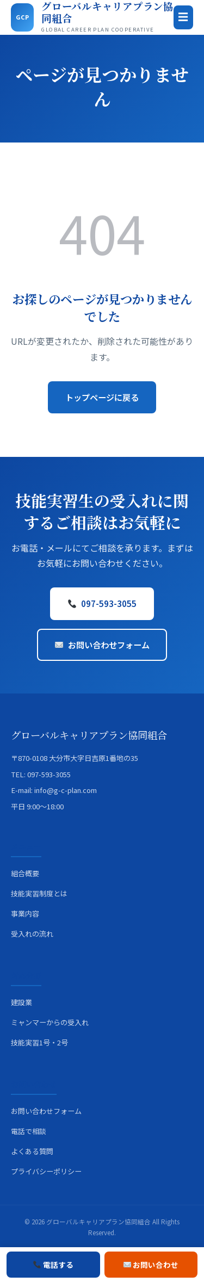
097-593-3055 (102, 603)
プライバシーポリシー (46, 1171)
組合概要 (25, 873)
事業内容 (25, 913)
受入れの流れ (32, 933)
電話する (53, 1264)
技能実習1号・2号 (39, 1042)
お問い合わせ (151, 1264)
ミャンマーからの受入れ (50, 1022)
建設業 (21, 1002)
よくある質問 (32, 1151)
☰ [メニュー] (183, 17)
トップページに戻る (102, 397)
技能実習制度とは (39, 893)
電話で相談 (28, 1131)
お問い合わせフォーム (102, 645)
